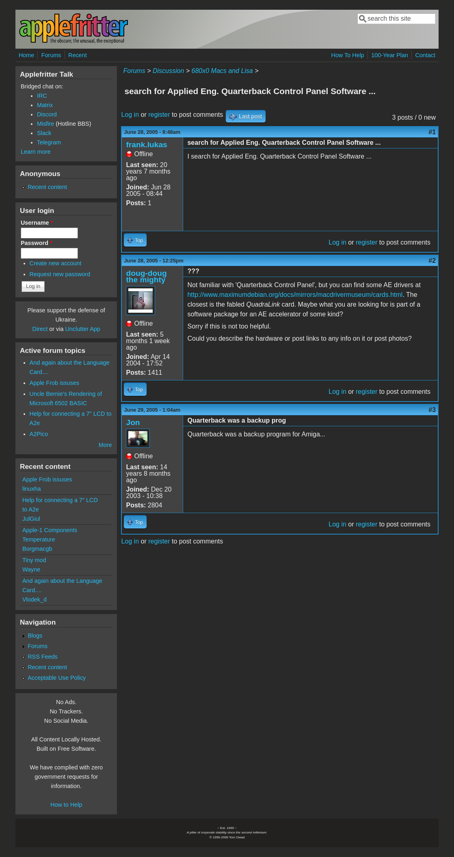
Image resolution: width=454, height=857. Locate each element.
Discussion (168, 70)
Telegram (49, 142)
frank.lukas (146, 144)
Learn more (36, 151)
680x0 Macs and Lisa (222, 70)
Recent (77, 55)
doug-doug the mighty (146, 276)
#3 (432, 409)
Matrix (45, 105)
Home (26, 55)
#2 (432, 260)
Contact (425, 55)
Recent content (47, 187)
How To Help (347, 55)
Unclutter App (82, 329)
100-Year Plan (389, 55)
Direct (40, 329)
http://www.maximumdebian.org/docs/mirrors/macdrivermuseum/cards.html (294, 294)
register (159, 114)
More (105, 445)
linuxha (31, 488)
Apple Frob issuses (54, 383)
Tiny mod (34, 560)
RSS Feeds (43, 656)
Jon (133, 422)
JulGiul (31, 518)
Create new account (56, 263)
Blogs (35, 635)
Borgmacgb (37, 549)
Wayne (31, 569)
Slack (44, 133)
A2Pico (39, 434)
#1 (432, 132)
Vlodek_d (34, 599)
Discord (47, 114)
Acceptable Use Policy (57, 677)
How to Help (66, 804)
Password (36, 243)
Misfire (45, 123)
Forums (51, 55)
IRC (42, 95)
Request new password (60, 274)
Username (37, 222)
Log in (130, 114)
